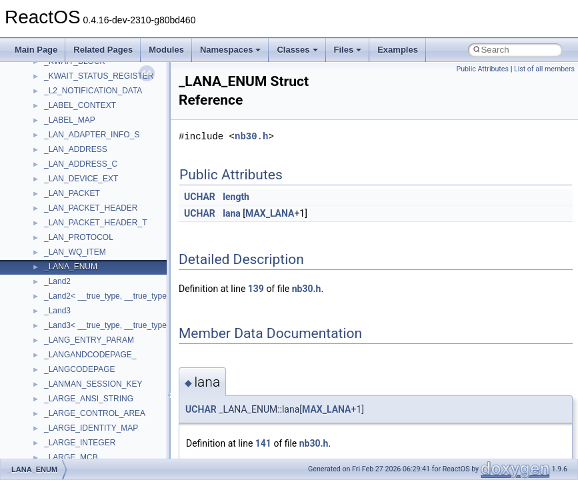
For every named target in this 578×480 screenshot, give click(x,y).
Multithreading (48, 201)
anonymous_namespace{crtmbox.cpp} (112, 436)
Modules (166, 50)
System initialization (58, 186)
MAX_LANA (269, 213)
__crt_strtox (65, 362)
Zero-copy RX (47, 172)
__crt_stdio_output (77, 348)
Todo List (39, 245)
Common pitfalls (51, 128)
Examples (397, 50)
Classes (297, 50)
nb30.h (251, 136)
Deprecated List (51, 260)
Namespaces (230, 50)
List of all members (544, 69)
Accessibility (65, 377)
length (236, 196)
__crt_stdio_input (74, 333)
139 (256, 288)
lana (232, 213)
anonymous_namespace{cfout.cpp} (106, 421)
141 (263, 443)
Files (348, 50)
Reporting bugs (50, 157)
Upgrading (41, 69)
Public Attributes (482, 69)
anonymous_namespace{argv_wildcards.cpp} (124, 406)
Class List (50, 318)
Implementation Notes (62, 230)
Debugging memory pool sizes (76, 142)
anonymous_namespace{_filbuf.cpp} (108, 392)
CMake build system (59, 113)
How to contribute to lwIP (67, 98)
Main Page (36, 50)
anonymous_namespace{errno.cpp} (107, 450)
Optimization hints (54, 216)
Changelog (42, 84)
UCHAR (199, 196)
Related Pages (103, 50)
